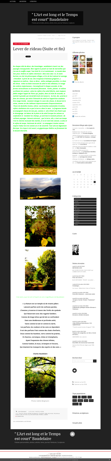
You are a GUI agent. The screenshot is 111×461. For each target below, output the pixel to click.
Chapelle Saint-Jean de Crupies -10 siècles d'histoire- (51, 38)
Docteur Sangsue (88, 133)
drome (91, 400)
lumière (46, 414)
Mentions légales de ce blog (46, 457)
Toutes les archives (80, 116)
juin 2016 (74, 109)
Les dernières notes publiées (55, 455)
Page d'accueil (61, 35)
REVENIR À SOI (77, 268)
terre (45, 413)
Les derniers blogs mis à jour (44, 455)
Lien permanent (21, 411)
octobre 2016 (76, 102)
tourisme (41, 413)
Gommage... (76, 286)
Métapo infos (91, 159)
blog (80, 457)
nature (86, 400)
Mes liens (77, 209)
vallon (30, 414)
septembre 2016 (76, 105)
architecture (78, 199)
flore (20, 414)
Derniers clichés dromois (80, 315)
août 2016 (75, 107)
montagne (35, 414)
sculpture (77, 222)
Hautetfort (59, 453)
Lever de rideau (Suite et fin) (39, 49)
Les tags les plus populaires (67, 455)
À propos (33, 1)
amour (74, 400)
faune (17, 414)
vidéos (76, 224)
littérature (75, 404)
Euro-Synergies (81, 148)
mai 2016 (74, 111)
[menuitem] (14, 1)
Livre (76, 206)
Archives (22, 1)
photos (37, 411)
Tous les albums (79, 82)
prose (25, 413)
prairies (41, 414)
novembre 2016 (76, 100)
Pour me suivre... (77, 277)
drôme (30, 413)
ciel (79, 397)
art (80, 404)
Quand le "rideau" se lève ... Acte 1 (46, 35)
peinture (84, 397)
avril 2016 (74, 113)
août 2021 (75, 94)
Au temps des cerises (86, 157)
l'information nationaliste (84, 162)
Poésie (42, 411)
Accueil (13, 1)
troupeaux (57, 413)
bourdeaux (35, 413)
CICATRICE (83, 144)
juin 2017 (74, 96)
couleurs (80, 400)
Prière (76, 219)
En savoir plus (75, 459)
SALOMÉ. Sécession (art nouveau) (83, 342)
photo (89, 397)
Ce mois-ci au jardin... (78, 128)
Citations (77, 204)
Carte (74, 234)
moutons (50, 413)
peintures (77, 211)
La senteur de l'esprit (90, 140)
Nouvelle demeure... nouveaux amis (83, 294)
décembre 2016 (76, 98)
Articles (76, 201)
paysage (25, 414)
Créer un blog (52, 453)
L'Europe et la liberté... (78, 159)
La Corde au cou (77, 140)
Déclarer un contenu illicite (34, 457)
